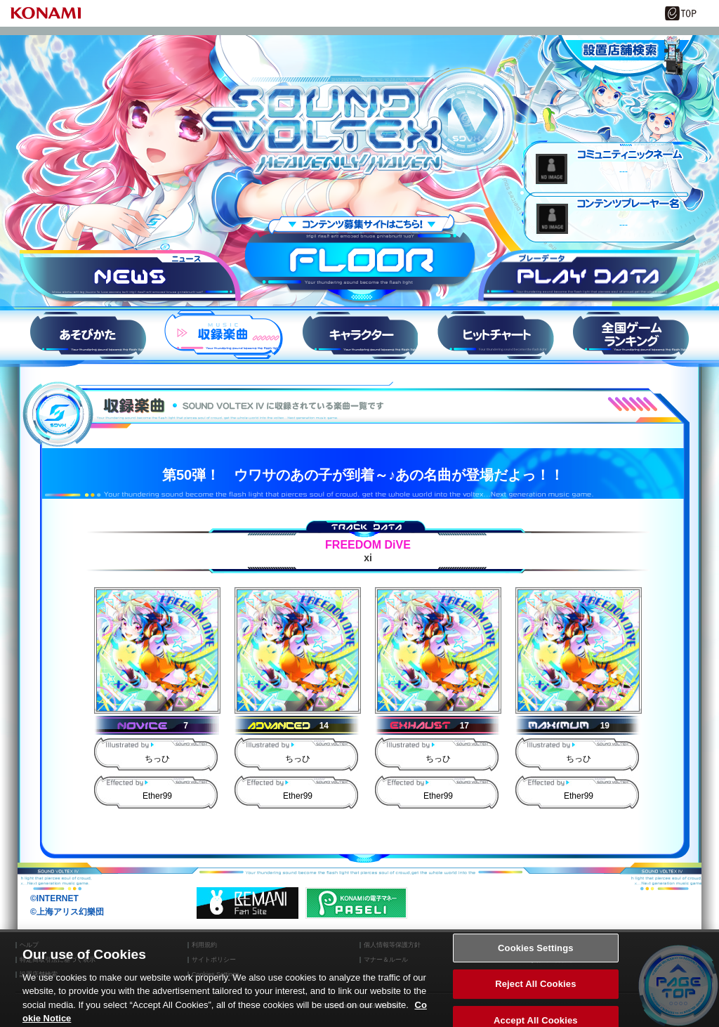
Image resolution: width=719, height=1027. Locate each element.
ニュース (130, 277)
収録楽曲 (224, 334)
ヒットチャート (495, 334)
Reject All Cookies (535, 992)
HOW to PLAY (87, 334)
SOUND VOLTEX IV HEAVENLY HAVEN (359, 121)
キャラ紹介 (359, 334)
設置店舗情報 (626, 56)
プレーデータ (588, 277)
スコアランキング (631, 334)
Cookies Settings (536, 955)
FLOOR (360, 259)
